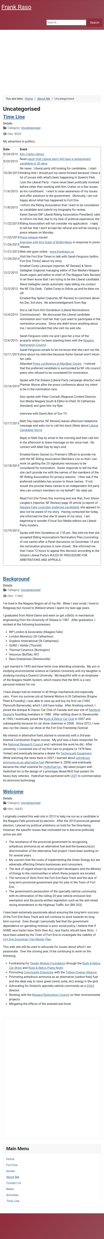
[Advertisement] (52, 58)
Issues (10, 1171)
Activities (12, 1195)
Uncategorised (30, 128)
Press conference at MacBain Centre (57, 364)
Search (94, 22)
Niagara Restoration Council (51, 995)
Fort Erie (11, 1165)
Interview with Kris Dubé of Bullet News (46, 242)
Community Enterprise (39, 972)
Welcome (13, 791)
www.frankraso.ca (62, 251)
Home (10, 1159)
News (10, 1189)
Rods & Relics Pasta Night (45, 968)
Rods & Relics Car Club (59, 719)
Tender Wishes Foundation (47, 963)
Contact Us (13, 1183)
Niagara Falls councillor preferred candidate (49, 507)
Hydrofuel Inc (52, 767)
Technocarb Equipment (76, 753)
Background (16, 579)
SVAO (90, 986)
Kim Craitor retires (32, 154)
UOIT (74, 776)
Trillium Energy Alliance (81, 972)
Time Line (12, 1201)
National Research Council (25, 744)
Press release (29, 237)
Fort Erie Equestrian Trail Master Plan (27, 939)
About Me (12, 1177)
